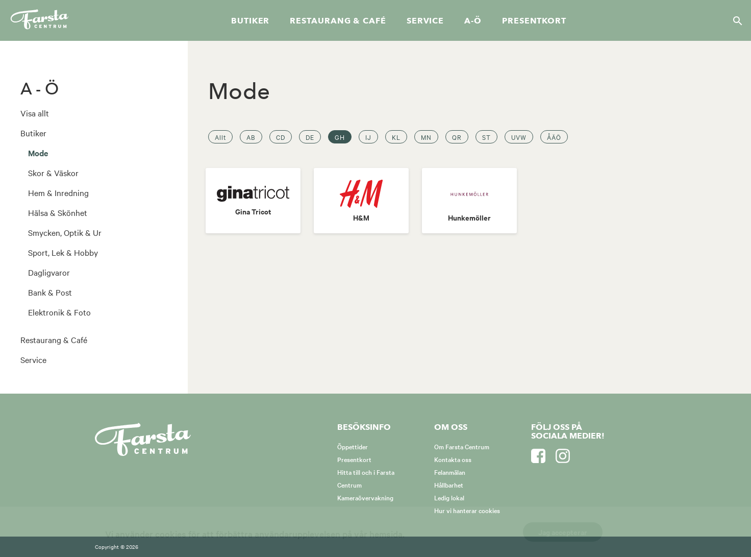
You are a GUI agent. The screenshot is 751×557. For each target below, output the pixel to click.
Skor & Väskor (53, 172)
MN (426, 136)
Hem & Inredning (58, 192)
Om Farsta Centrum (461, 446)
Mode (38, 152)
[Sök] (735, 20)
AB (251, 136)
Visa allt (34, 112)
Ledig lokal (449, 497)
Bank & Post (50, 292)
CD (280, 136)
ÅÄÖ (554, 136)
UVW (519, 136)
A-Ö (473, 21)
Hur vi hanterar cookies (467, 510)
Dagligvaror (49, 272)
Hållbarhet (448, 484)
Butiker (250, 21)
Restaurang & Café (53, 339)
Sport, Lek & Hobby (63, 252)
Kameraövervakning (365, 497)
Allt (220, 136)
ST (486, 136)
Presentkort (534, 21)
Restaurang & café (338, 21)
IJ (368, 136)
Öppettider (352, 446)
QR (457, 136)
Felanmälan (449, 471)
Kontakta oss (452, 459)
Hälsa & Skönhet (57, 212)
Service (425, 21)
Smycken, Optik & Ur (65, 232)
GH (340, 136)
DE (310, 136)
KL (396, 136)
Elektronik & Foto (59, 312)
